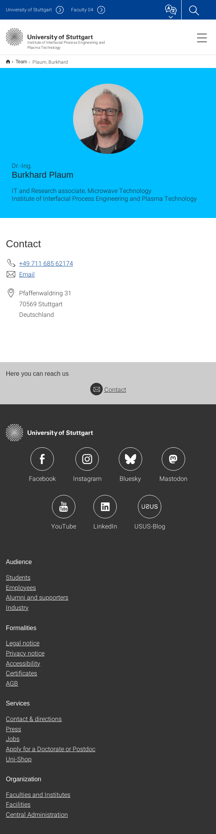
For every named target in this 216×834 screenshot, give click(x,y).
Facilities (18, 799)
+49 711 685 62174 (46, 258)
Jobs (13, 733)
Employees (21, 582)
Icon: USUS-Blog (149, 501)
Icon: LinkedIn (105, 501)
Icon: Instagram (87, 454)
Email (27, 269)
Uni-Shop (19, 754)
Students (18, 572)
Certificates (21, 668)
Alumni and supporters (37, 592)
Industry (17, 602)
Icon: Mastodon (173, 454)
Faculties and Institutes (38, 789)
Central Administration (37, 809)
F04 (82, 10)
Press (13, 724)
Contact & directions (34, 713)
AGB (12, 678)
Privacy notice (25, 648)
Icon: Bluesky (130, 454)
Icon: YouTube (63, 501)
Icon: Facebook (42, 454)
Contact (108, 384)
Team (17, 59)
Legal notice (22, 638)
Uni (29, 10)
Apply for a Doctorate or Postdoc (50, 743)
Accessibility (23, 658)
